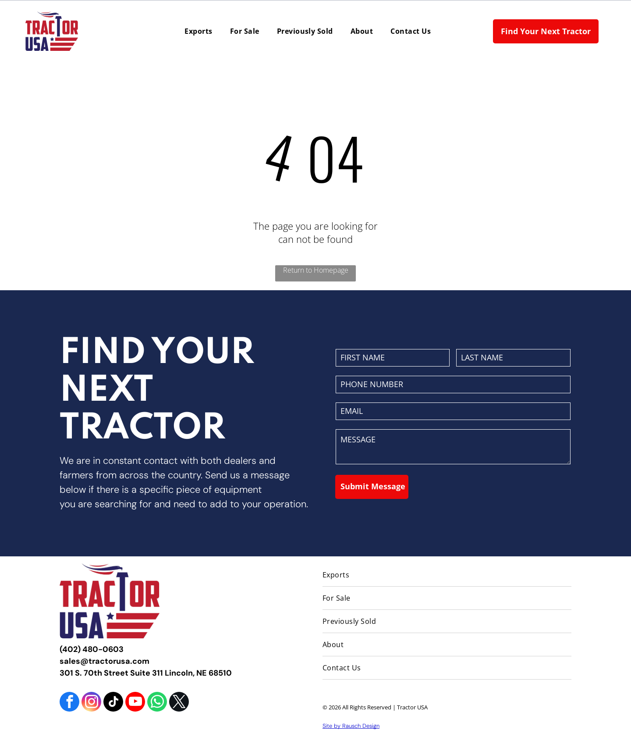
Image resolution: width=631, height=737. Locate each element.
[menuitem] (198, 31)
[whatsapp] (157, 703)
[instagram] (91, 703)
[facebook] (69, 703)
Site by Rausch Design (351, 726)
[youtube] (135, 703)
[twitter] (179, 703)
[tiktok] (113, 703)
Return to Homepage (315, 270)
